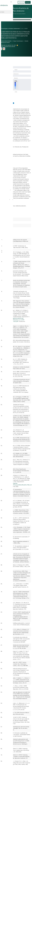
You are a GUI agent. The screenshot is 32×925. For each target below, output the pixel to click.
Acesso (28, 2)
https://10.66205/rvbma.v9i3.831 (8, 46)
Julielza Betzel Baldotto (6, 41)
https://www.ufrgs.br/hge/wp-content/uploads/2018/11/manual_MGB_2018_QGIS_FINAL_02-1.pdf (17, 485)
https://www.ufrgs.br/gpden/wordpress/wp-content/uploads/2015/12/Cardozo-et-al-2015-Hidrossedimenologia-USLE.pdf (14, 320)
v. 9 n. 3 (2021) (24, 28)
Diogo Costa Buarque (18, 41)
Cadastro (21, 2)
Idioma (15, 2)
